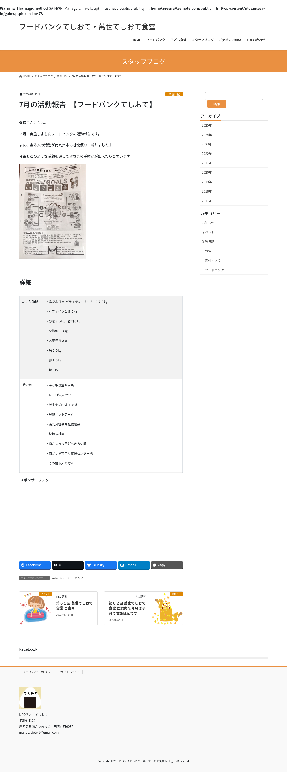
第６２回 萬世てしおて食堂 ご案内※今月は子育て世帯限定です (127, 608)
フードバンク (75, 578)
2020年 (207, 172)
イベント (208, 232)
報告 (208, 251)
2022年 (207, 153)
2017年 (207, 201)
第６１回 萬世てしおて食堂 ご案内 (74, 605)
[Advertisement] (58, 518)
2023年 (207, 144)
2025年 (207, 125)
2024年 (207, 134)
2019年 (207, 182)
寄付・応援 (213, 260)
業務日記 (174, 94)
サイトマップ (69, 672)
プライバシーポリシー (38, 672)
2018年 (207, 191)
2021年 (207, 163)
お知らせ (208, 222)
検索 (217, 104)
